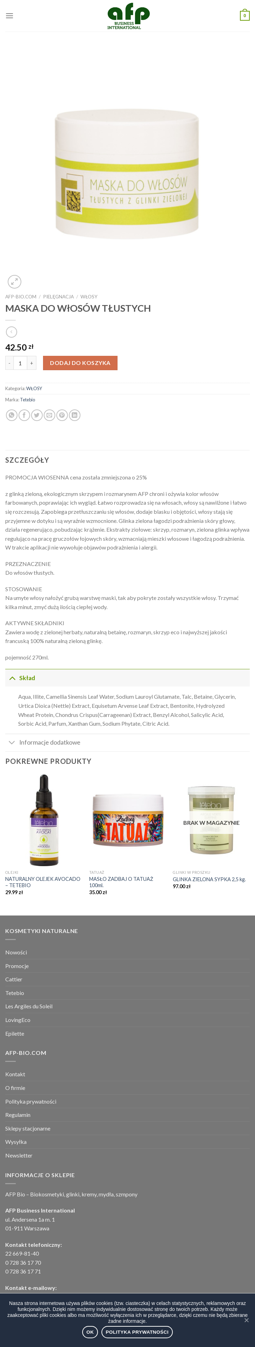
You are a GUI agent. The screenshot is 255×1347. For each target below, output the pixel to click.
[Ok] (246, 1320)
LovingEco (17, 1019)
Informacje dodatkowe (42, 743)
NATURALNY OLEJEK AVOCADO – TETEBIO (42, 882)
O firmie (15, 1087)
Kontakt (15, 1074)
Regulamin (17, 1114)
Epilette (14, 1033)
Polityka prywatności (30, 1101)
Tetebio (27, 399)
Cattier (13, 979)
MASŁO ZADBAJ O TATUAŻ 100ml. (121, 882)
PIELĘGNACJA (58, 296)
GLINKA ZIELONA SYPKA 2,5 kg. (209, 879)
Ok (90, 1332)
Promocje (17, 965)
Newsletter (19, 1155)
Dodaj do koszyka (80, 362)
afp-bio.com (20, 296)
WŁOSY (89, 296)
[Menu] (9, 15)
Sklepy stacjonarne (27, 1128)
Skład (20, 677)
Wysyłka (16, 1141)
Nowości (16, 952)
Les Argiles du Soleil (28, 1006)
